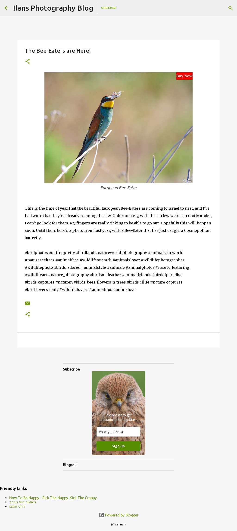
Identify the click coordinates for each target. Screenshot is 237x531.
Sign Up (118, 446)
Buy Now (184, 76)
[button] (27, 62)
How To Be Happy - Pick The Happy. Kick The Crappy (53, 498)
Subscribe (108, 7)
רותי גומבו (17, 506)
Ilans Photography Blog (53, 8)
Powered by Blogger (118, 515)
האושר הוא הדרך (22, 502)
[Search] (230, 8)
